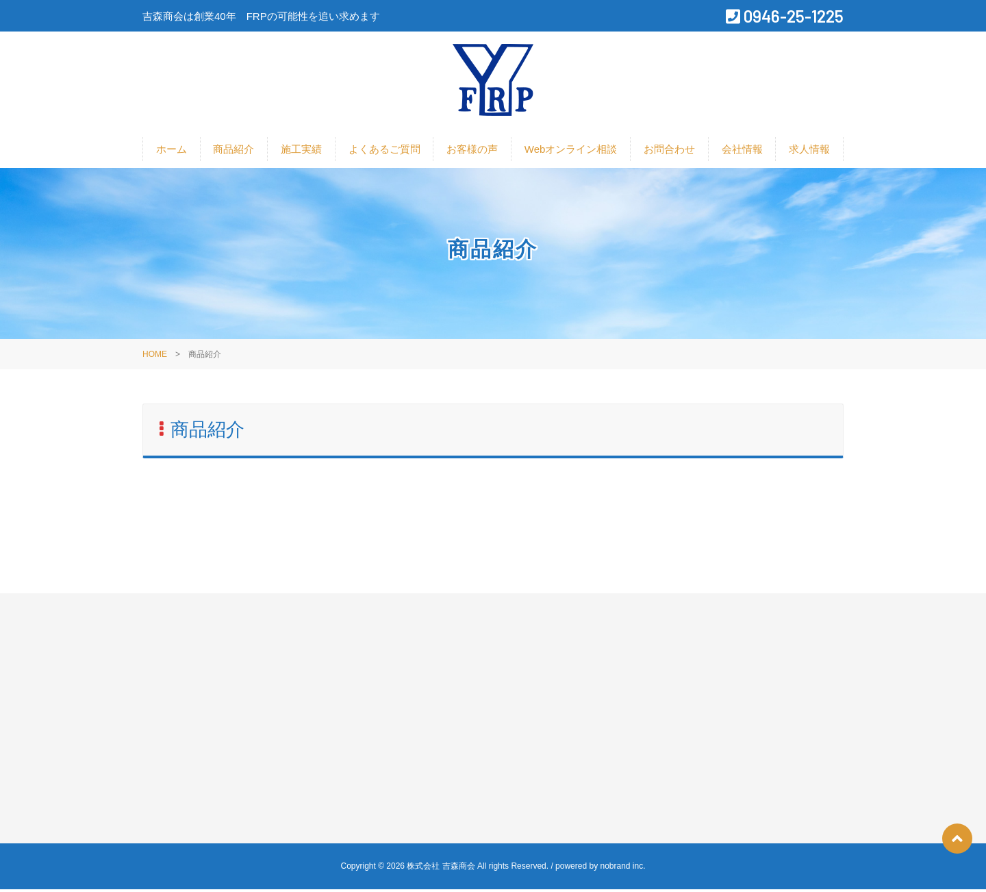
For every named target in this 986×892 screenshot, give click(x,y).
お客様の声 (472, 152)
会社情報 (742, 152)
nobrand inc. (622, 869)
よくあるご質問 (384, 152)
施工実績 (301, 152)
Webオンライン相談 (571, 152)
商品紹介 (233, 152)
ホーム (171, 152)
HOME (154, 357)
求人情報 (809, 152)
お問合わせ (669, 152)
